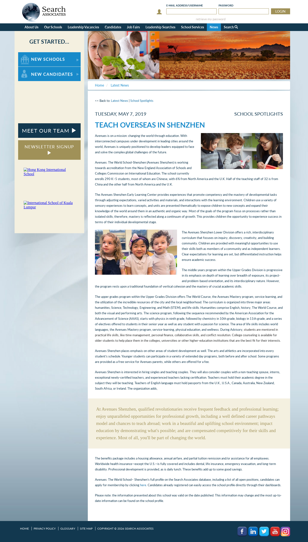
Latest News (119, 101)
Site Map (86, 528)
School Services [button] (192, 27)
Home (24, 528)
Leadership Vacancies (83, 27)
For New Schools (30, 54)
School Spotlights (141, 101)
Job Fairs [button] (133, 27)
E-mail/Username (184, 5)
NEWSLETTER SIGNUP (49, 149)
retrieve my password (210, 19)
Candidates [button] (113, 27)
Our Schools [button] (53, 27)
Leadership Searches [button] (160, 27)
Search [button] (231, 27)
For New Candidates (33, 69)
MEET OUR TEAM (49, 130)
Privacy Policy (45, 528)
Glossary (67, 528)
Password (226, 5)
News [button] (214, 27)
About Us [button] (31, 27)
